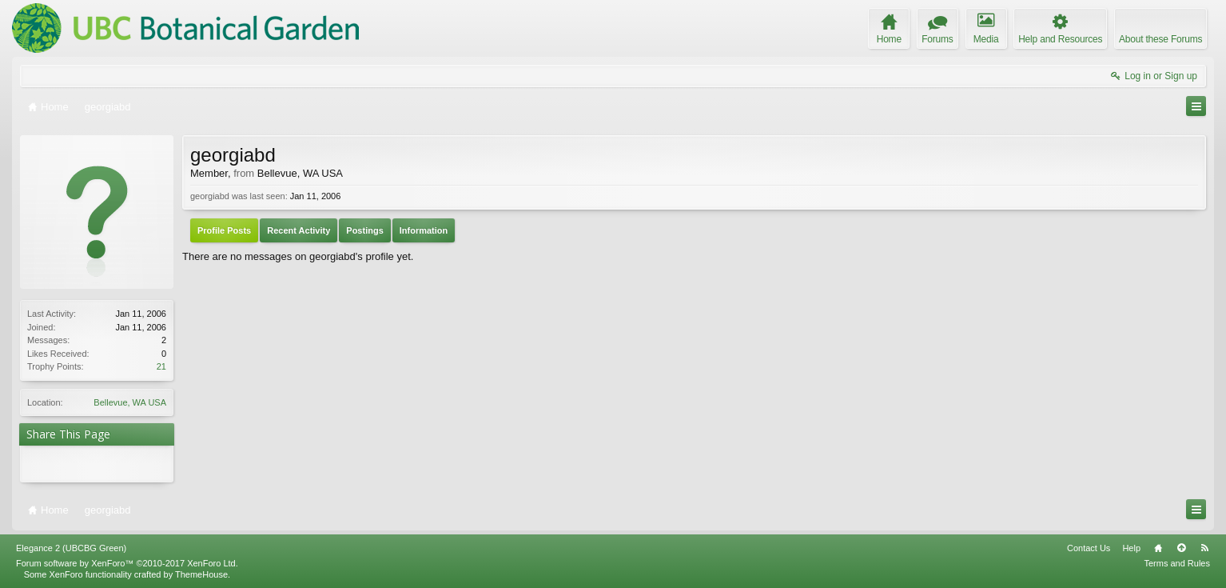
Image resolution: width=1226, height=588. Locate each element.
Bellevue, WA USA (130, 402)
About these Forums (1160, 39)
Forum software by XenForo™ (127, 563)
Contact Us (1088, 548)
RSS (1204, 548)
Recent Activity (298, 230)
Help (1131, 548)
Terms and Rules (1177, 563)
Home (1158, 548)
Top (1181, 548)
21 (161, 366)
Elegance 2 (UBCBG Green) (71, 548)
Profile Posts (224, 230)
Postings (364, 230)
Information (424, 230)
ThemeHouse (201, 574)
